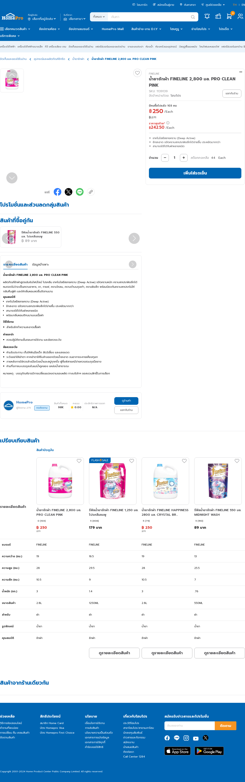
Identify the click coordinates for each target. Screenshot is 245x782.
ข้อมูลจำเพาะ (40, 264)
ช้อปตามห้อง (47, 29)
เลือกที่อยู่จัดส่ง (42, 19)
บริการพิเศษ (8, 36)
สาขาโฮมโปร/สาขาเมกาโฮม (138, 728)
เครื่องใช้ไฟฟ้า (7, 46)
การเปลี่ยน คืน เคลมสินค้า (14, 733)
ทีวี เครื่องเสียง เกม (55, 46)
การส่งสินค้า (92, 728)
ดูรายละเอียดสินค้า (114, 653)
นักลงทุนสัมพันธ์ (132, 733)
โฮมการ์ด (139, 5)
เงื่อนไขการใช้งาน (95, 723)
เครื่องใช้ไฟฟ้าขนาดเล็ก (30, 46)
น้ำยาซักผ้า (78, 59)
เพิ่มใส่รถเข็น (195, 173)
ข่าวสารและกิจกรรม (134, 738)
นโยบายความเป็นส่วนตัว (99, 733)
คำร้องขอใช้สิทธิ (94, 747)
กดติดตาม (41, 408)
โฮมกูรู (174, 29)
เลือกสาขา (75, 19)
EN (243, 5)
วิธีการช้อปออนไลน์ (11, 723)
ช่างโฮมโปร (199, 29)
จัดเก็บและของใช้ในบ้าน (81, 46)
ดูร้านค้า (126, 401)
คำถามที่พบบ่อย (9, 728)
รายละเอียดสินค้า (15, 264)
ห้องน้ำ (149, 46)
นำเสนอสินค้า (130, 747)
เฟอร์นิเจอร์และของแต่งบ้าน (110, 46)
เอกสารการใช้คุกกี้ (95, 742)
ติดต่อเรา (128, 752)
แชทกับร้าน (126, 410)
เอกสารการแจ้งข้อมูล (97, 738)
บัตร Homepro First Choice (57, 733)
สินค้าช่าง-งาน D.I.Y (144, 29)
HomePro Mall (113, 29)
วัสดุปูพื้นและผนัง (188, 46)
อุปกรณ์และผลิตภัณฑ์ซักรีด (49, 59)
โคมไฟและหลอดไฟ (209, 46)
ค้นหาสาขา (188, 5)
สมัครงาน (128, 742)
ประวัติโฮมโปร (131, 723)
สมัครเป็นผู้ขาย (163, 5)
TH (235, 5)
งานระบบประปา (135, 46)
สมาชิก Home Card (52, 723)
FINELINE (154, 74)
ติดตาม (225, 725)
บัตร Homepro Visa (52, 728)
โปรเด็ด (224, 29)
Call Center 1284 (134, 757)
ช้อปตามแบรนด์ (79, 29)
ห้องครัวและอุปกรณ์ (166, 46)
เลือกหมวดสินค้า (16, 29)
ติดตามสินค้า (7, 738)
